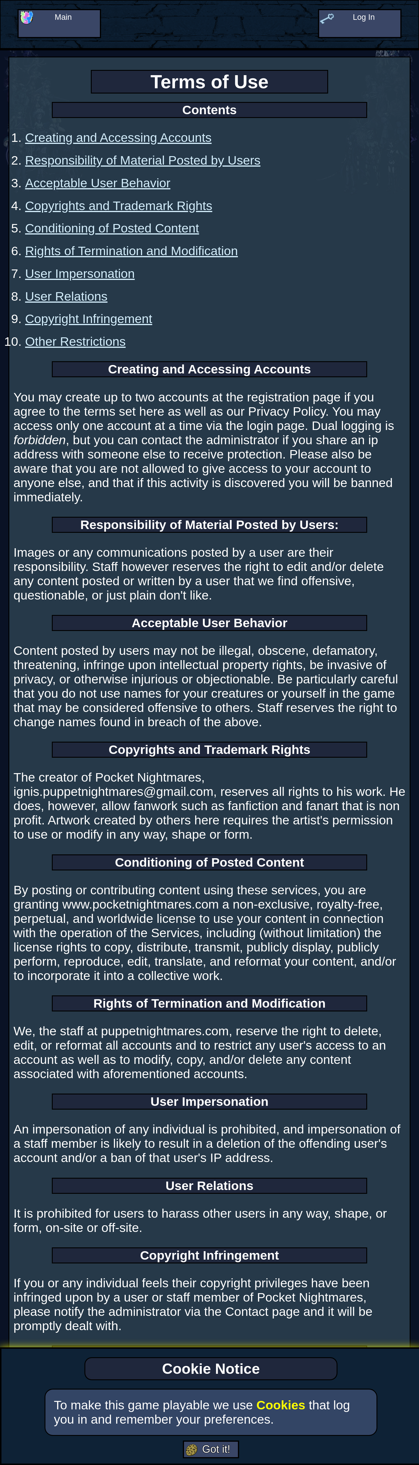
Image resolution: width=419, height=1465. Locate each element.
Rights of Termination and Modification (131, 251)
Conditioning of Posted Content (112, 228)
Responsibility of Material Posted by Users (142, 160)
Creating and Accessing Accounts (118, 137)
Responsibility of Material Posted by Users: (209, 525)
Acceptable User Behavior (97, 183)
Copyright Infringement (88, 319)
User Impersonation (80, 274)
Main (64, 19)
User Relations (66, 296)
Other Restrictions (75, 341)
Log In (365, 19)
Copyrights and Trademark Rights (118, 206)
